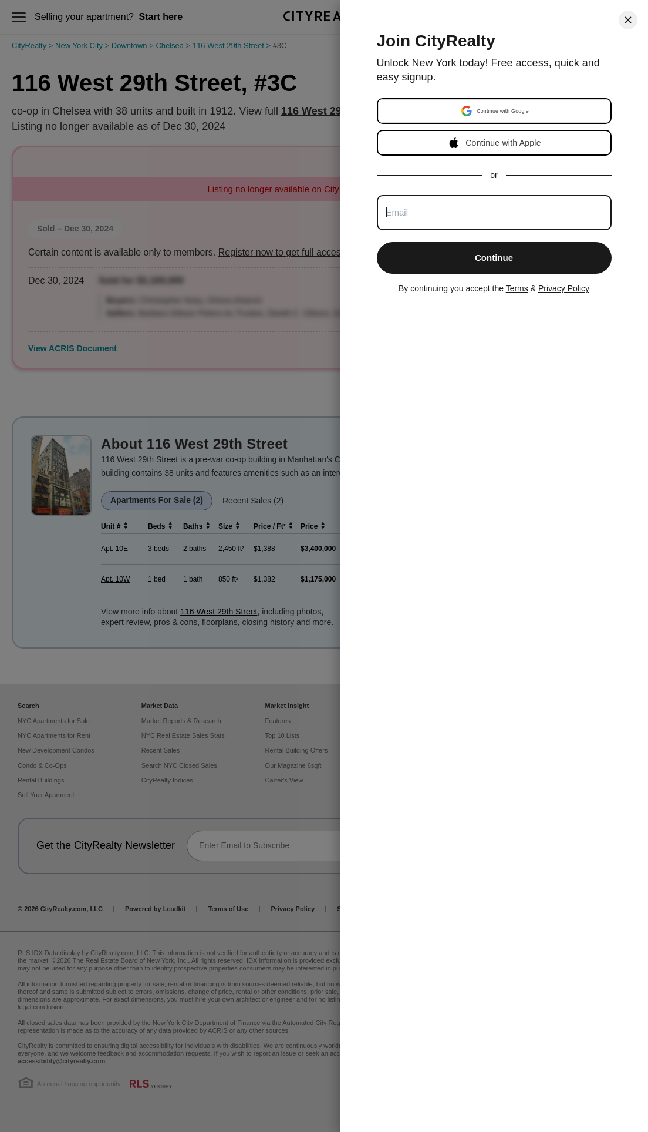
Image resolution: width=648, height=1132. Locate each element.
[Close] (628, 20)
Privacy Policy (563, 288)
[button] (495, 111)
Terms (517, 288)
